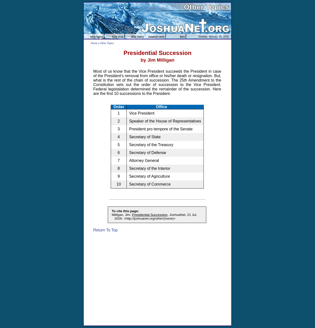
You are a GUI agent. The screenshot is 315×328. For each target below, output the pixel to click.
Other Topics (107, 43)
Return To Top (105, 230)
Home (94, 43)
